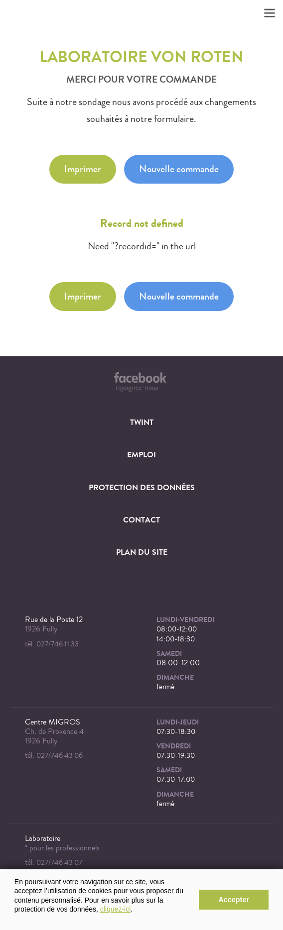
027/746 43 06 (59, 755)
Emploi (141, 454)
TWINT (141, 422)
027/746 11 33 (57, 644)
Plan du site (141, 552)
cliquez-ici (115, 909)
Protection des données (142, 487)
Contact (141, 519)
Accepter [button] (233, 900)
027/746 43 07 (59, 862)
